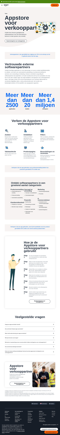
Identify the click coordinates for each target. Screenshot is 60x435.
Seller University (42, 418)
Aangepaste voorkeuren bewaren (49, 429)
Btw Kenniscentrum (42, 414)
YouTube (53, 414)
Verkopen (6, 414)
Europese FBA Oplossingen (17, 417)
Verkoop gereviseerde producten (30, 419)
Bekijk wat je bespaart (21, 1)
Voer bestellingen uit (19, 411)
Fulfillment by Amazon (17, 414)
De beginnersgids (7, 417)
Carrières (53, 413)
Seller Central (41, 413)
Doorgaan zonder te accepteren (50, 424)
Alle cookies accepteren (51, 432)
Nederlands (35, 403)
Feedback (52, 403)
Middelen (40, 411)
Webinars (41, 416)
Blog (52, 416)
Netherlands (44, 403)
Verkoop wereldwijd (30, 414)
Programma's (30, 411)
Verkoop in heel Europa (7, 420)
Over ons (53, 411)
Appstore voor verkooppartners (42, 421)
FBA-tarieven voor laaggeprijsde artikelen (18, 420)
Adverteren (30, 416)
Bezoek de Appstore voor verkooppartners (15, 41)
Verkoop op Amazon (7, 412)
